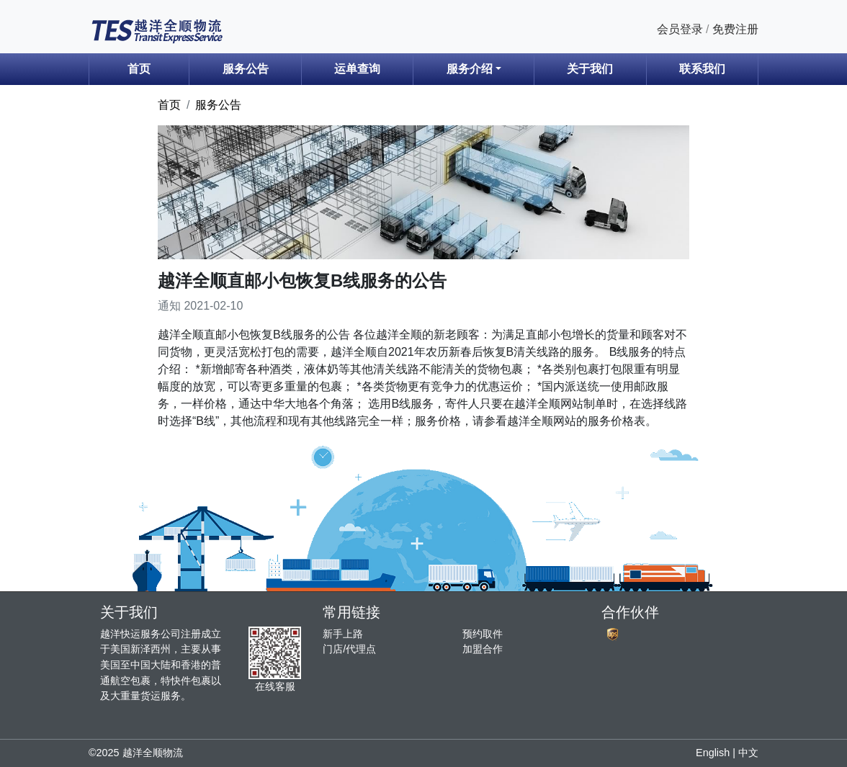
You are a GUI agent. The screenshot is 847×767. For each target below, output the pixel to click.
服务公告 (246, 69)
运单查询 (357, 69)
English (713, 752)
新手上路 (343, 634)
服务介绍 (470, 69)
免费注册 (735, 29)
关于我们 (590, 69)
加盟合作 (482, 649)
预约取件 (482, 634)
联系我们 (702, 69)
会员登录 (680, 29)
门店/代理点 (349, 649)
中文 (748, 752)
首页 (139, 69)
